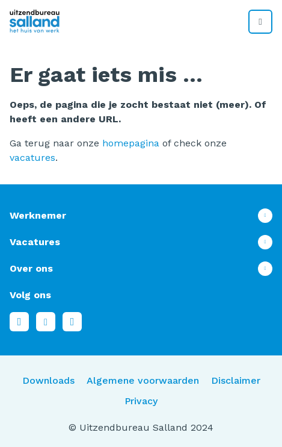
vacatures (32, 157)
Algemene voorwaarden (143, 380)
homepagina (130, 143)
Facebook (19, 321)
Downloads (48, 380)
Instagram (72, 321)
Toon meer (141, 215)
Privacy (141, 401)
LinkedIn (45, 321)
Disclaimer (235, 380)
